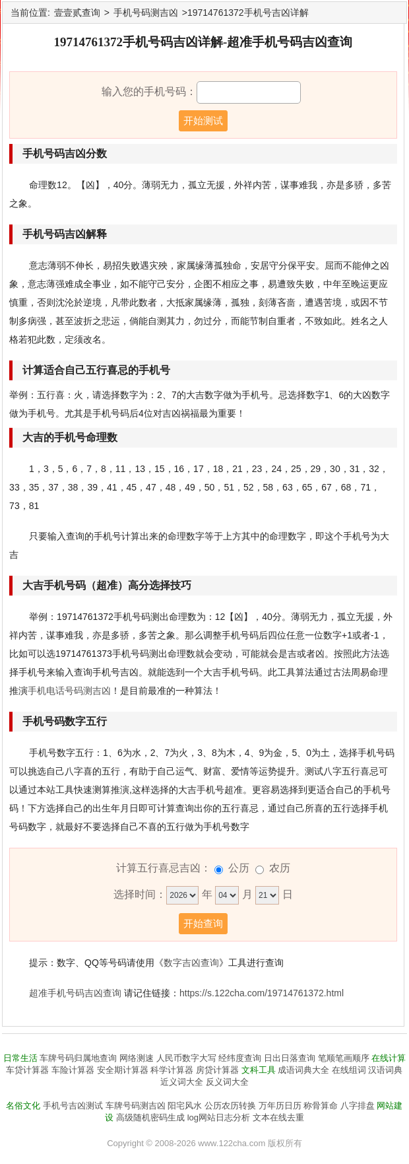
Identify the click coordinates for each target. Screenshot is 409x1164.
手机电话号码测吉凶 (69, 690)
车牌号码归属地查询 (78, 1058)
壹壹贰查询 (77, 12)
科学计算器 (171, 1070)
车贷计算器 (27, 1070)
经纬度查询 (239, 1058)
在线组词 (349, 1070)
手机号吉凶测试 (73, 1106)
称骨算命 (320, 1106)
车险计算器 (72, 1070)
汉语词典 (385, 1070)
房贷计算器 (217, 1070)
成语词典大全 (303, 1070)
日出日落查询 (289, 1058)
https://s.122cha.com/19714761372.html (261, 993)
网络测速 (136, 1058)
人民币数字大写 (186, 1058)
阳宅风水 (185, 1106)
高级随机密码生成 (150, 1117)
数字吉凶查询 (191, 962)
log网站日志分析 (218, 1117)
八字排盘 (357, 1106)
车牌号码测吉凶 (136, 1106)
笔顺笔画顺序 (343, 1058)
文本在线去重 (278, 1117)
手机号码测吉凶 (145, 12)
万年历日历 (280, 1106)
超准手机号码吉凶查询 (75, 993)
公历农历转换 (230, 1106)
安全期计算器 (122, 1070)
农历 (279, 867)
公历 (238, 867)
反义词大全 (227, 1082)
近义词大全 (181, 1082)
